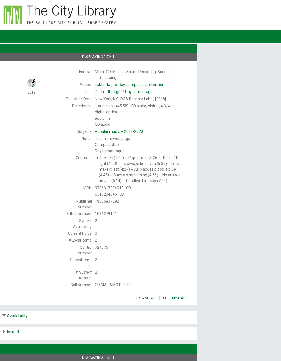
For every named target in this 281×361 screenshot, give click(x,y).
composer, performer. (129, 84)
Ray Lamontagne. (125, 92)
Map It (13, 331)
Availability (17, 315)
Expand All (146, 298)
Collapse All (175, 298)
